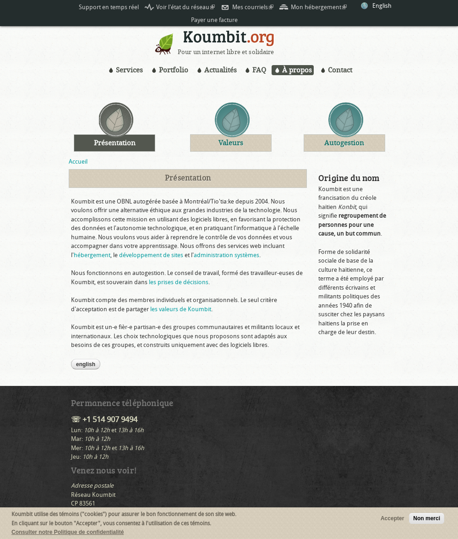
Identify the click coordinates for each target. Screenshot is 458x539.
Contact (340, 70)
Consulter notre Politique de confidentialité (67, 532)
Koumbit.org (229, 40)
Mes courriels (252, 7)
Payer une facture (214, 19)
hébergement (92, 255)
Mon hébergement (319, 7)
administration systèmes (226, 255)
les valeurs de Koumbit (180, 309)
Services (129, 70)
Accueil (78, 161)
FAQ (259, 70)
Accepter (392, 519)
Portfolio (173, 70)
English (382, 5)
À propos (297, 70)
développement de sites (151, 255)
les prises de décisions (178, 282)
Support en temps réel (109, 7)
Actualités (220, 70)
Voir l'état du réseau (185, 7)
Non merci (426, 519)
